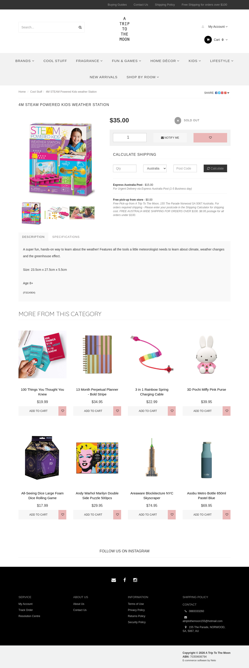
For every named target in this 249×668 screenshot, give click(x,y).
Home (22, 91)
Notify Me (170, 137)
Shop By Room (143, 77)
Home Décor (165, 61)
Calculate (215, 168)
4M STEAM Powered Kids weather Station (71, 91)
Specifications (66, 237)
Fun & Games (126, 61)
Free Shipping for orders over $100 (204, 4)
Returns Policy (136, 616)
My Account (213, 26)
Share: (216, 92)
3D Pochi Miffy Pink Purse (206, 389)
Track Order (25, 610)
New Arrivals (104, 77)
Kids (195, 61)
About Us (78, 604)
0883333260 (193, 611)
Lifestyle (222, 61)
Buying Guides (117, 4)
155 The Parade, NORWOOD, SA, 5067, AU (204, 629)
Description (33, 237)
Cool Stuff (55, 61)
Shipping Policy (165, 4)
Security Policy (137, 622)
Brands (25, 61)
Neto (213, 660)
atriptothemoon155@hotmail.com (203, 619)
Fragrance (89, 61)
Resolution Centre (29, 616)
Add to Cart (38, 411)
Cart (216, 40)
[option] (60, 158)
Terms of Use (136, 604)
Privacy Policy (136, 610)
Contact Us (141, 4)
